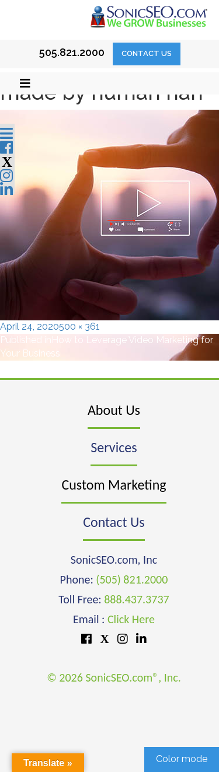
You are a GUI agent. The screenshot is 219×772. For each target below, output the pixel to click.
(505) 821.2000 (132, 579)
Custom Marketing (113, 484)
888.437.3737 (136, 599)
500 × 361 (79, 326)
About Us (114, 409)
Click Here (131, 619)
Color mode (181, 758)
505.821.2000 (72, 52)
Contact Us (146, 53)
